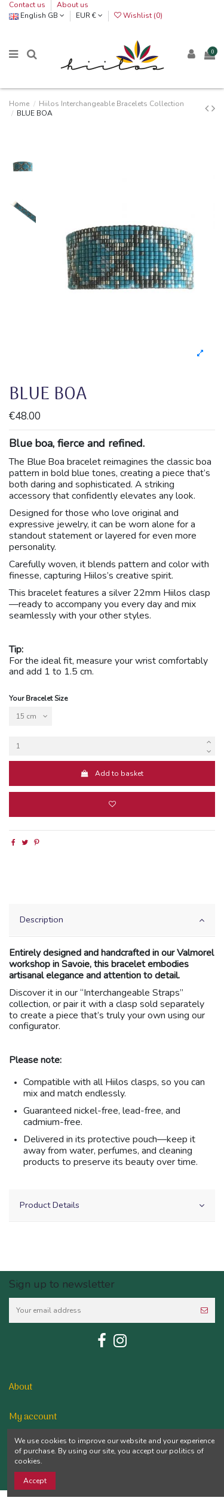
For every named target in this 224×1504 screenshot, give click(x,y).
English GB (37, 15)
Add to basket (112, 773)
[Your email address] (101, 1310)
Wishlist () (138, 15)
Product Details (112, 1205)
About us (72, 5)
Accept (35, 1481)
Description (112, 919)
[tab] (112, 920)
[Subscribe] (204, 1310)
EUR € (89, 15)
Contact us (28, 5)
